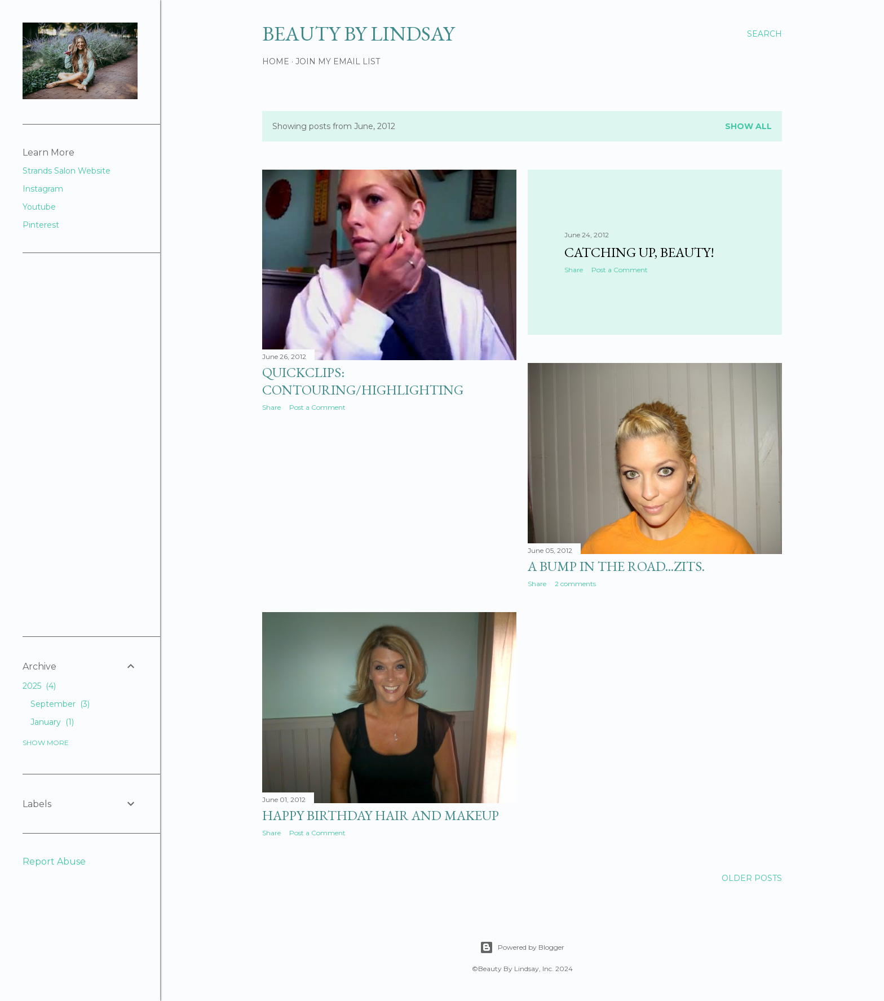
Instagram (43, 189)
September (60, 704)
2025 (39, 686)
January (52, 722)
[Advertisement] (346, 510)
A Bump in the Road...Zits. (616, 566)
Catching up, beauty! (639, 252)
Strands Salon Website (67, 171)
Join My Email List (337, 61)
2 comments (575, 583)
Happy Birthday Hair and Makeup (380, 815)
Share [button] (271, 407)
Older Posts (752, 878)
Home (275, 61)
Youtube (39, 207)
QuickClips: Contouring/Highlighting (362, 381)
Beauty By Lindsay (358, 33)
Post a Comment (317, 407)
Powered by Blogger (522, 947)
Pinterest (41, 225)
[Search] (764, 33)
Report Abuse (54, 861)
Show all (748, 126)
